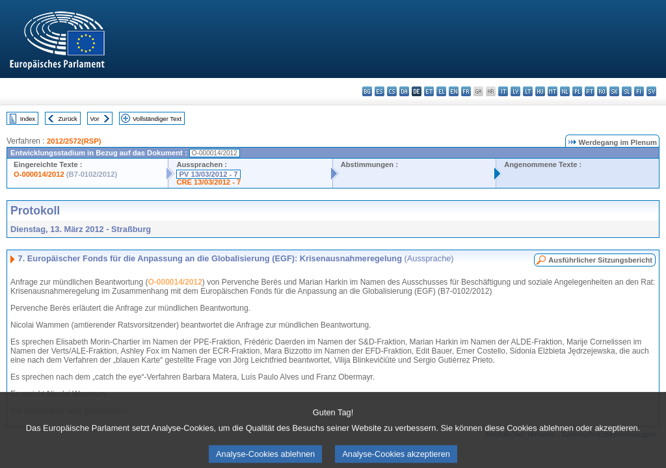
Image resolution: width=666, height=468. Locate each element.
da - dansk (404, 91)
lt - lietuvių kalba (528, 91)
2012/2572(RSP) (74, 141)
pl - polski (577, 91)
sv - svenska (651, 91)
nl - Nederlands (565, 91)
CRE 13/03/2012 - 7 (208, 182)
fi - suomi (639, 91)
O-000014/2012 (39, 174)
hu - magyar (540, 91)
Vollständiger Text (157, 118)
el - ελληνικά (441, 91)
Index (27, 118)
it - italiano (503, 91)
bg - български (367, 91)
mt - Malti (552, 91)
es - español (379, 91)
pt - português (589, 91)
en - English (454, 91)
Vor (94, 118)
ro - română (602, 91)
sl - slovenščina (627, 91)
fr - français (466, 91)
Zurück (68, 118)
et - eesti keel (429, 91)
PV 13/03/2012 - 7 (208, 174)
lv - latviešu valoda (515, 91)
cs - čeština (392, 91)
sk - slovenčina (614, 91)
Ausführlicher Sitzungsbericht (600, 260)
